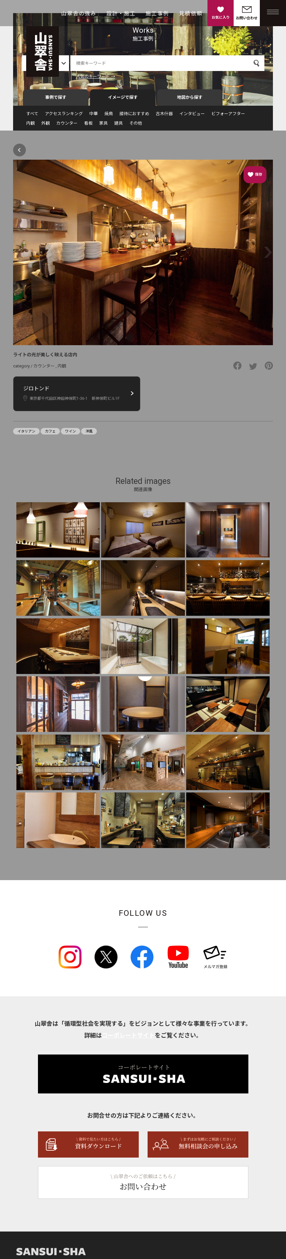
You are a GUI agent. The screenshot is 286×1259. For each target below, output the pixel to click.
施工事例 (157, 13)
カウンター (67, 126)
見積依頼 (191, 13)
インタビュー (192, 116)
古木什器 (164, 116)
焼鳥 (108, 116)
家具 (103, 126)
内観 (30, 126)
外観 (45, 126)
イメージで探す (123, 100)
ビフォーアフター (228, 116)
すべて (32, 116)
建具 (118, 126)
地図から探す (190, 100)
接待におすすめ (134, 116)
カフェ (50, 434)
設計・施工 (121, 13)
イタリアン (26, 434)
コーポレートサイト (128, 1038)
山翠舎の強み (79, 13)
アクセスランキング (64, 116)
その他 (135, 126)
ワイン (70, 434)
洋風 (89, 434)
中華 (93, 116)
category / (23, 368)
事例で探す (55, 100)
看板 (88, 126)
